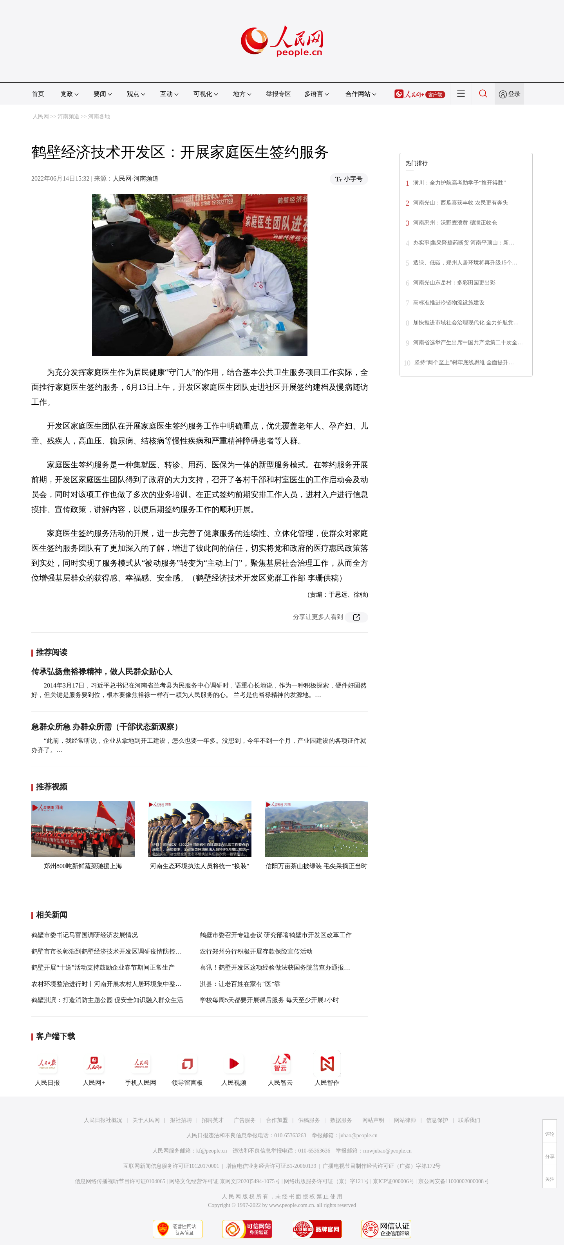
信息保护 (437, 1120)
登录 (514, 93)
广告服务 (245, 1120)
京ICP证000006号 (393, 1181)
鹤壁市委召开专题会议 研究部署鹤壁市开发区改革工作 (276, 935)
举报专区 (278, 93)
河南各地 (99, 116)
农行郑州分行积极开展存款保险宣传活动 (256, 951)
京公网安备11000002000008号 (453, 1181)
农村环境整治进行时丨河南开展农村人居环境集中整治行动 (112, 984)
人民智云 (280, 1068)
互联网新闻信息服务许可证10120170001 (171, 1166)
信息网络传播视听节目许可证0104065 (120, 1181)
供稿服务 (309, 1120)
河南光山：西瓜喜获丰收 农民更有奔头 (460, 203)
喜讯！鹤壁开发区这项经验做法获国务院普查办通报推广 (278, 967)
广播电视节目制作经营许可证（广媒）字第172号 (382, 1166)
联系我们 (469, 1120)
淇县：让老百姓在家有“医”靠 (240, 984)
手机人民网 (140, 1068)
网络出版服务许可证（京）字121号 (326, 1181)
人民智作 (327, 1068)
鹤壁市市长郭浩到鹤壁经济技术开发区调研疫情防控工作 (109, 951)
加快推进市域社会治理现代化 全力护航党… (466, 323)
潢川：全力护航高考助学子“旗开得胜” (459, 183)
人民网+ (94, 1068)
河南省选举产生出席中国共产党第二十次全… (468, 343)
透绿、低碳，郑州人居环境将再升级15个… (465, 263)
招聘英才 (213, 1120)
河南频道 (69, 116)
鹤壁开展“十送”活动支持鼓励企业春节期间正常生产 (103, 967)
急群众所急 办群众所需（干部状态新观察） (106, 726)
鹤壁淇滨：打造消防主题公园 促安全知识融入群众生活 (107, 1000)
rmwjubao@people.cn (387, 1151)
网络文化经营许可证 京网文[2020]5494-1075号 (224, 1181)
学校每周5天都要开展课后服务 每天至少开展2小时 (269, 1000)
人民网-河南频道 (136, 178)
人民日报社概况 (103, 1120)
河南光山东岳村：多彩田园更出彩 (454, 283)
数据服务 (341, 1120)
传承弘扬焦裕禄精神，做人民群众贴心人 (101, 671)
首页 (38, 93)
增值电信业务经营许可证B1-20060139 (271, 1166)
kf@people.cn (211, 1151)
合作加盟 (277, 1120)
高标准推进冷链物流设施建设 (448, 303)
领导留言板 (187, 1068)
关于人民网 (146, 1120)
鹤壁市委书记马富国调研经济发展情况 (84, 935)
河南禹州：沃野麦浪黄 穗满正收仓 (455, 223)
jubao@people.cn (358, 1135)
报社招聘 (181, 1120)
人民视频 (234, 1068)
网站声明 (373, 1120)
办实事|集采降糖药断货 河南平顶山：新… (463, 243)
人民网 (41, 116)
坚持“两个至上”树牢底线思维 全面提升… (464, 363)
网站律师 (405, 1120)
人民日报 (47, 1068)
